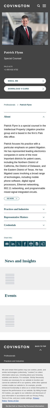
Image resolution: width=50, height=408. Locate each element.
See (10, 198)
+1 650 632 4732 (11, 70)
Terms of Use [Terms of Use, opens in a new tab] (13, 406)
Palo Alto (8, 66)
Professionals (9, 105)
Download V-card (18, 89)
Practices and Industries (14, 361)
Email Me (13, 81)
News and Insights (11, 366)
